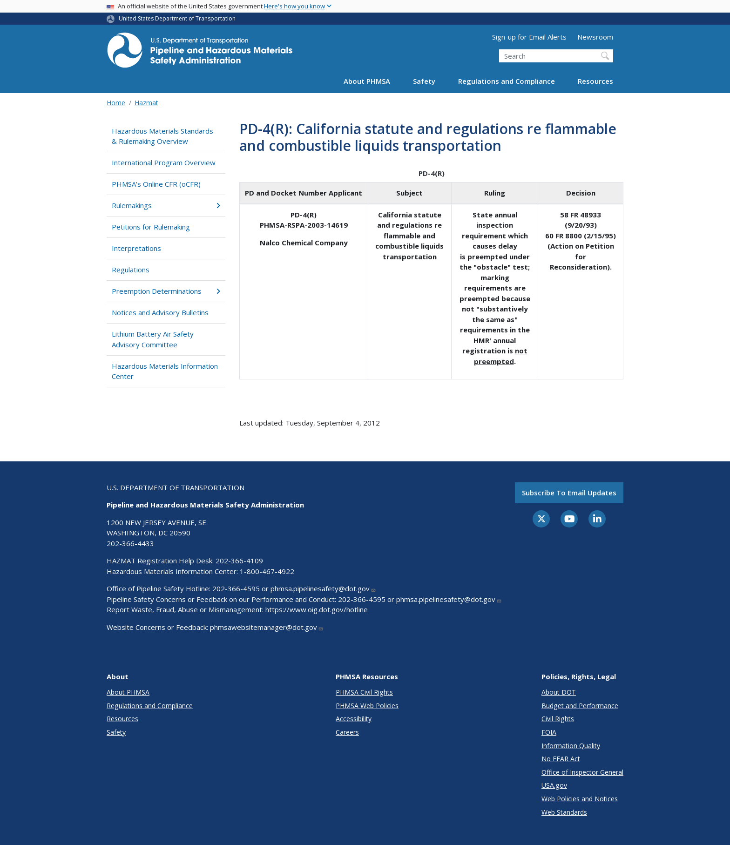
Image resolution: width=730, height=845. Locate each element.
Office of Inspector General (582, 772)
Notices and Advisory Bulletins (160, 312)
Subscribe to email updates (569, 492)
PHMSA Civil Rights (364, 692)
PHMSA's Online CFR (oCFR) (156, 184)
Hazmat (146, 102)
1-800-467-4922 (267, 571)
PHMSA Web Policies (367, 705)
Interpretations (136, 248)
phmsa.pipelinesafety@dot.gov (323, 588)
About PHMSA (367, 81)
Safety (424, 81)
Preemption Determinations (166, 291)
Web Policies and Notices (579, 798)
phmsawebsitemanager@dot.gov (267, 627)
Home (116, 102)
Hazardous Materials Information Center (165, 371)
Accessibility (354, 718)
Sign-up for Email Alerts (529, 36)
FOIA (548, 732)
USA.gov (554, 785)
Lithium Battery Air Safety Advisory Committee (153, 339)
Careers (347, 732)
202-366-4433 (130, 543)
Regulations (130, 269)
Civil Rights (557, 718)
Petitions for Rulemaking (151, 226)
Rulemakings (166, 205)
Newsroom (595, 36)
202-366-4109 (239, 560)
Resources (595, 81)
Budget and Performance (579, 705)
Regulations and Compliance (506, 81)
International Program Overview (164, 162)
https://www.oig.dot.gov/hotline (316, 609)
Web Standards (564, 812)
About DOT (558, 692)
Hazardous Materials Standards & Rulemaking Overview (162, 136)
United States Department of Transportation (177, 18)
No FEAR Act (560, 758)
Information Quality (570, 745)
